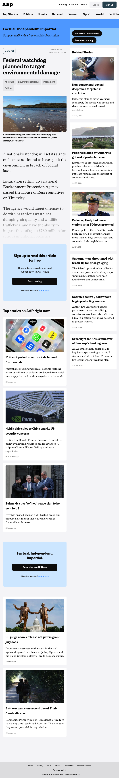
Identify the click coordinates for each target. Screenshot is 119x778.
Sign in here (43, 290)
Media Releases (84, 766)
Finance (72, 14)
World (100, 14)
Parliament (49, 81)
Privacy (40, 766)
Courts (42, 14)
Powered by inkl (59, 770)
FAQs (49, 766)
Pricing (63, 4)
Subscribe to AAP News (87, 33)
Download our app (84, 40)
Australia (9, 81)
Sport (87, 14)
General (57, 14)
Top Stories (10, 14)
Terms (30, 766)
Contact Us (68, 766)
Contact (73, 4)
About (83, 4)
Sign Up (109, 4)
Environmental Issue (29, 81)
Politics (28, 14)
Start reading (35, 281)
